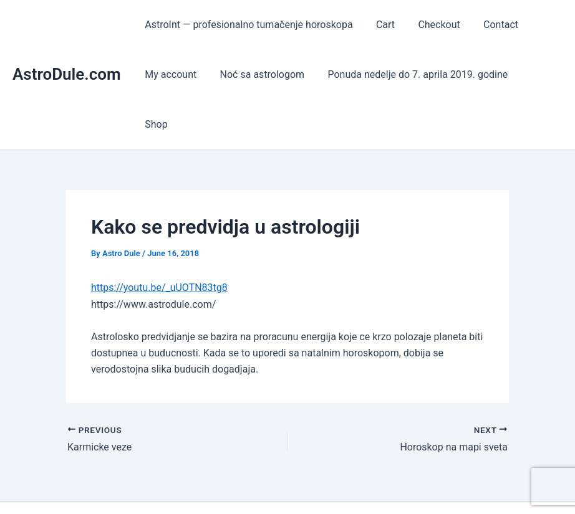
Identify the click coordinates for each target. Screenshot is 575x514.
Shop (530, 74)
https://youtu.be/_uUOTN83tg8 (159, 238)
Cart (380, 25)
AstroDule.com (66, 49)
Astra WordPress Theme (391, 482)
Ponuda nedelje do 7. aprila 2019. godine (409, 74)
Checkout (431, 25)
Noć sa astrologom (257, 74)
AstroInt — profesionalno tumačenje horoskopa (247, 25)
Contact (488, 25)
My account (169, 74)
